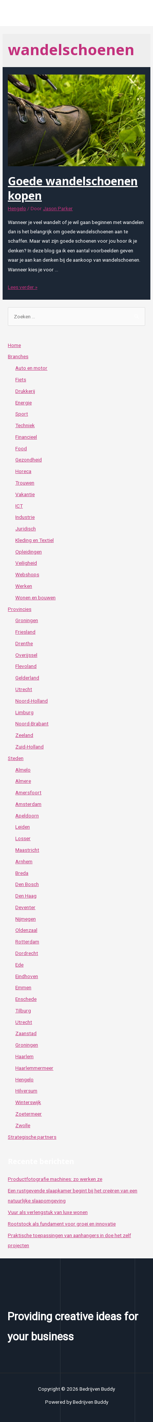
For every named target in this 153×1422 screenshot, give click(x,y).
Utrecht (23, 689)
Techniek (25, 425)
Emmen (23, 987)
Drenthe (24, 643)
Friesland (25, 632)
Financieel (26, 437)
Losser (23, 838)
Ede (19, 965)
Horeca (23, 471)
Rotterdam (27, 942)
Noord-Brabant (32, 723)
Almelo (23, 770)
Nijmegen (25, 919)
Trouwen (24, 483)
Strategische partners (32, 1137)
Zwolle (22, 1125)
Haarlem (24, 1056)
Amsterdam (28, 804)
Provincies (19, 609)
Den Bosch (27, 884)
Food (21, 448)
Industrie (25, 517)
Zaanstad (26, 1033)
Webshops (27, 574)
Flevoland (26, 666)
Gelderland (27, 678)
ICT (19, 506)
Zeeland (24, 735)
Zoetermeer (28, 1114)
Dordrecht (26, 953)
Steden (16, 758)
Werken (23, 586)
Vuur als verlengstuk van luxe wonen (48, 1212)
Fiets (20, 379)
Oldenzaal (26, 930)
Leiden (22, 827)
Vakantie (25, 494)
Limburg (24, 712)
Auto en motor (31, 368)
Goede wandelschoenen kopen (73, 188)
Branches (18, 356)
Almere (23, 781)
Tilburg (23, 1010)
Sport (21, 414)
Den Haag (26, 896)
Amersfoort (28, 792)
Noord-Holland (31, 701)
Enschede (26, 999)
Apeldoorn (27, 816)
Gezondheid (28, 460)
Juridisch (25, 529)
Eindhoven (26, 976)
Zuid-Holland (29, 747)
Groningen (26, 620)
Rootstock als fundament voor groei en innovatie (62, 1224)
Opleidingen (28, 552)
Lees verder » (22, 287)
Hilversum (26, 1091)
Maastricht (27, 850)
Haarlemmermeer (34, 1068)
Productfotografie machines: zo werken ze (55, 1179)
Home (14, 345)
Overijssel (26, 655)
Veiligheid (26, 563)
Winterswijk (28, 1102)
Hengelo (17, 208)
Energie (23, 403)
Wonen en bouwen (35, 597)
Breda (21, 873)
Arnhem (23, 861)
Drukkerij (25, 391)
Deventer (25, 907)
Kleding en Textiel (34, 540)
